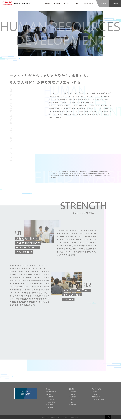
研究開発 (50, 405)
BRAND (47, 3)
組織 (72, 402)
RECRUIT (103, 3)
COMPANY (77, 3)
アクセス (73, 407)
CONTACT (115, 3)
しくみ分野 (51, 399)
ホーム (48, 389)
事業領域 (48, 394)
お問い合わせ (96, 397)
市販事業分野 (52, 402)
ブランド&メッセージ (51, 391)
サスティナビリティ (97, 389)
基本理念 (73, 391)
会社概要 (73, 397)
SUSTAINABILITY (89, 3)
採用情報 (94, 394)
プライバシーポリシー (98, 399)
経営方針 (73, 394)
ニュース (94, 391)
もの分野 (50, 397)
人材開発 (50, 407)
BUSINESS (57, 3)
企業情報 (71, 389)
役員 (72, 399)
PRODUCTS (67, 3)
